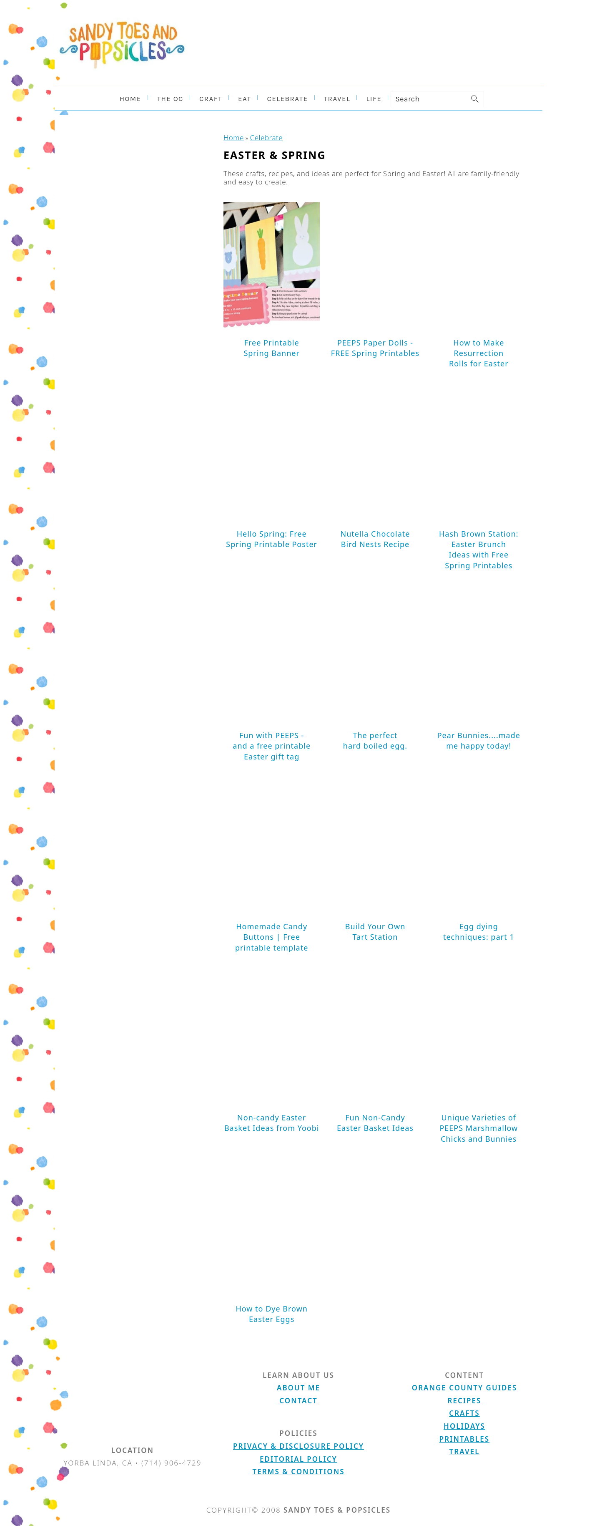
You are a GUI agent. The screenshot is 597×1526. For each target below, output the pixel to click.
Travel (464, 1450)
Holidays (464, 1424)
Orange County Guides (464, 1386)
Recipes (465, 1399)
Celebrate (259, 137)
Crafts (464, 1411)
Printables (464, 1437)
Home (231, 137)
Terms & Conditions (299, 1470)
